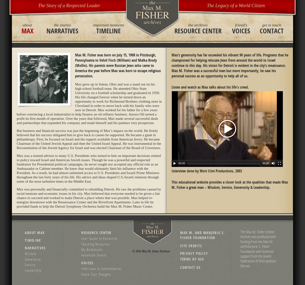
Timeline (108, 28)
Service (30, 264)
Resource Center (198, 28)
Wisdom (31, 253)
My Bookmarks (92, 249)
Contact (272, 28)
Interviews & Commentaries (101, 268)
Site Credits (191, 245)
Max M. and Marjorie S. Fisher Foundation (202, 235)
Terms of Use (192, 259)
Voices (241, 28)
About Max (35, 232)
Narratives (62, 28)
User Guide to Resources (99, 238)
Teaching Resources (95, 244)
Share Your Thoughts (96, 274)
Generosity (33, 259)
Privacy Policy (194, 253)
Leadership (33, 270)
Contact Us (190, 267)
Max (27, 28)
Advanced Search (94, 255)
